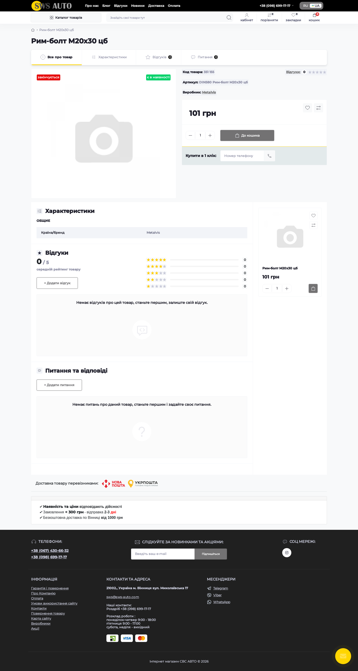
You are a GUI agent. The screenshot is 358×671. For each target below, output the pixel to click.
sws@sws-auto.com (122, 597)
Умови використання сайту (54, 603)
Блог (106, 6)
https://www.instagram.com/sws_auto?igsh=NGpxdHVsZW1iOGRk (286, 552)
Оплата (174, 6)
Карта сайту (41, 618)
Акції (35, 628)
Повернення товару (48, 613)
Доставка (156, 6)
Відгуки (120, 6)
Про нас (92, 6)
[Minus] (190, 135)
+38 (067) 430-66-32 (49, 551)
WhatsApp (221, 602)
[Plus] (210, 135)
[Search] (229, 17)
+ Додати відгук (57, 283)
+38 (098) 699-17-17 (49, 557)
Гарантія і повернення (49, 588)
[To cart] (313, 288)
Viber (217, 595)
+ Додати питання (59, 385)
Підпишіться (211, 554)
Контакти (39, 608)
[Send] (269, 155)
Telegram (220, 588)
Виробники (40, 623)
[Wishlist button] (307, 107)
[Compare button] (318, 107)
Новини (138, 6)
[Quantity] (200, 135)
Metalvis (209, 92)
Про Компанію (43, 593)
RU (305, 6)
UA (315, 6)
